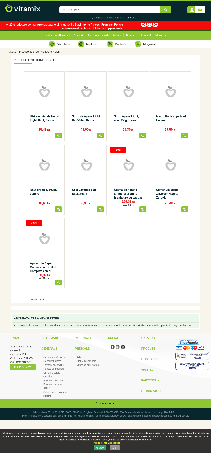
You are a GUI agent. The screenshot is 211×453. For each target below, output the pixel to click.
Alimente (79, 35)
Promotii (146, 35)
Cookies (47, 376)
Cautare (47, 51)
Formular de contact (54, 380)
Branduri (131, 35)
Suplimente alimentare (57, 35)
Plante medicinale (86, 361)
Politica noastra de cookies (106, 443)
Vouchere (63, 44)
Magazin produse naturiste (24, 51)
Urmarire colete (51, 372)
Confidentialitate (52, 361)
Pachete (117, 35)
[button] (191, 8)
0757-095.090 (128, 17)
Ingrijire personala (98, 35)
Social (113, 338)
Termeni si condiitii (53, 364)
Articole (81, 357)
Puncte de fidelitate (53, 368)
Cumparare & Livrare (54, 357)
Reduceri (92, 44)
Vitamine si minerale (88, 364)
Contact (15, 338)
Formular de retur (52, 384)
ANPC (46, 388)
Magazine (160, 35)
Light (58, 51)
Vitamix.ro (109, 403)
